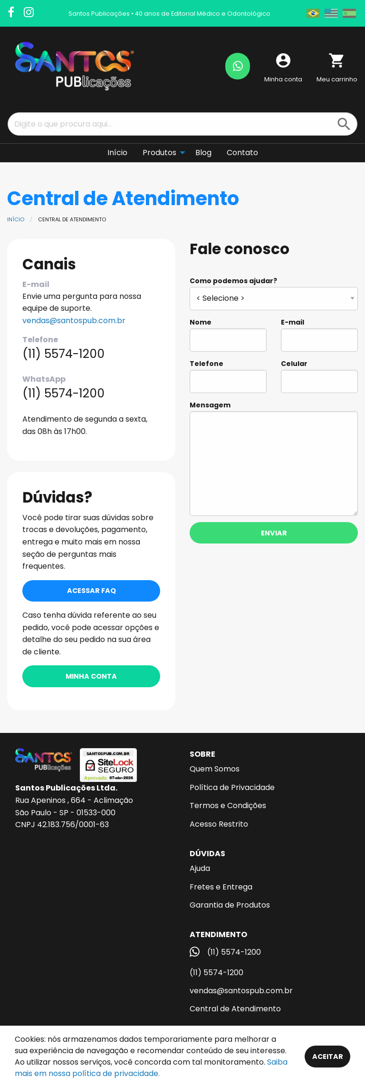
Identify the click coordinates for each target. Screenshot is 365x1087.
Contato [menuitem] (242, 152)
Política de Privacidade (232, 787)
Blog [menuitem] (203, 152)
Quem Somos (215, 768)
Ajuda (200, 868)
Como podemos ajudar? (274, 293)
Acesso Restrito (219, 824)
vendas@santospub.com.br (73, 320)
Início (15, 219)
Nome (228, 334)
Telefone (228, 376)
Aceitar (327, 1056)
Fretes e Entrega (221, 886)
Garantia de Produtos (230, 904)
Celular (319, 376)
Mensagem (274, 458)
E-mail (319, 334)
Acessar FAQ (91, 590)
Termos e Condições (228, 805)
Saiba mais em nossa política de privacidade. (151, 1068)
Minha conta (91, 676)
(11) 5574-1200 (216, 972)
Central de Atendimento (235, 1008)
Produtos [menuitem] (159, 152)
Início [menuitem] (117, 152)
